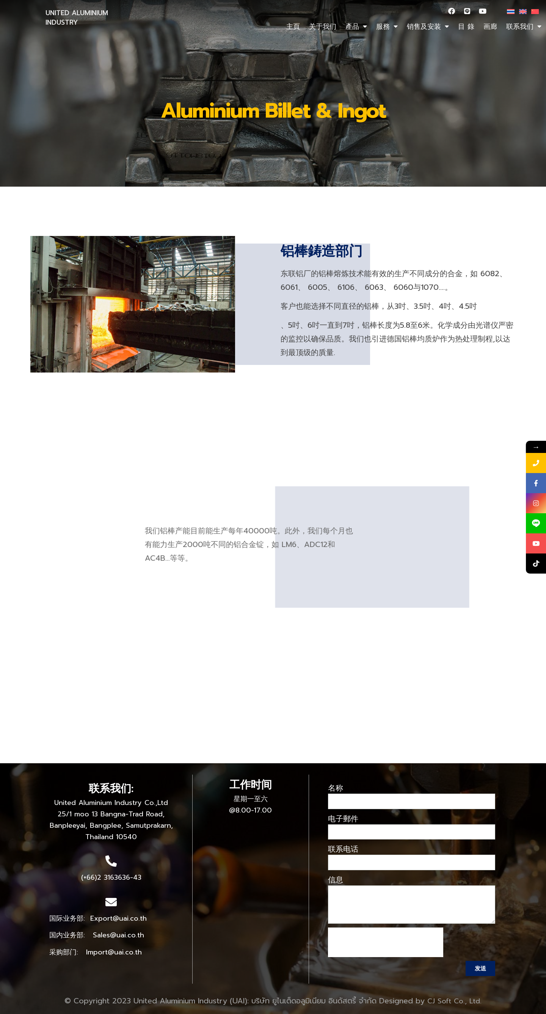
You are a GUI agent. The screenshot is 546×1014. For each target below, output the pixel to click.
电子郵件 (343, 818)
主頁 (293, 26)
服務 (387, 26)
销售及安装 (428, 26)
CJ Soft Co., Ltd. (454, 1001)
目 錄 (466, 26)
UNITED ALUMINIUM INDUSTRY (77, 17)
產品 (356, 26)
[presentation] (385, 942)
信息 (335, 879)
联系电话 (343, 849)
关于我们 (322, 26)
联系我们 (523, 26)
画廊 (490, 26)
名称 (335, 788)
